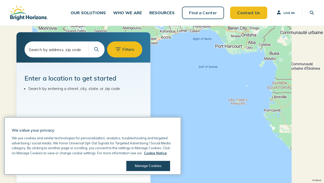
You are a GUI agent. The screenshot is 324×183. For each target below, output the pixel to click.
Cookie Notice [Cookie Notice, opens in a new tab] (155, 153)
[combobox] (65, 49)
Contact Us (248, 12)
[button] (88, 13)
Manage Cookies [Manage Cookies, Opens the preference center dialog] (148, 166)
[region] (92, 146)
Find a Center (203, 12)
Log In (285, 12)
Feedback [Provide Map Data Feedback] (317, 180)
